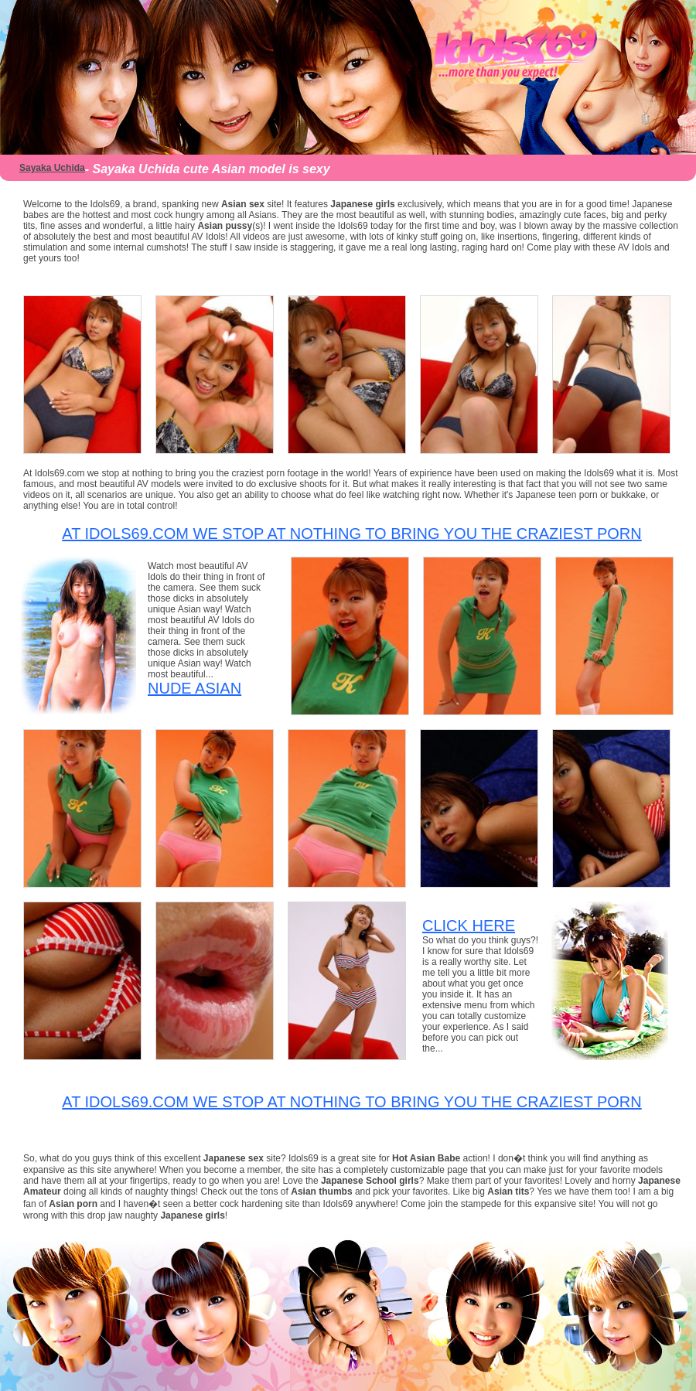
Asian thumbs (321, 1191)
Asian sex (242, 204)
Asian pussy (224, 225)
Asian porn (73, 1203)
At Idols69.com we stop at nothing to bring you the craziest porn (351, 533)
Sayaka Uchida (52, 167)
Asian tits (508, 1191)
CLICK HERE (468, 925)
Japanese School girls (370, 1180)
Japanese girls (362, 204)
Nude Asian (194, 688)
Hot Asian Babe (427, 1158)
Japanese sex (234, 1158)
